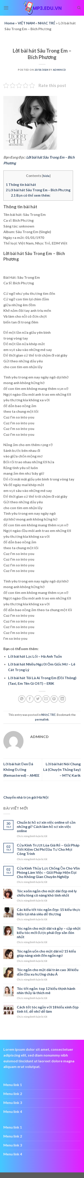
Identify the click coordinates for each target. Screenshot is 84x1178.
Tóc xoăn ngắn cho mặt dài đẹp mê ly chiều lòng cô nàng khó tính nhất (47, 893)
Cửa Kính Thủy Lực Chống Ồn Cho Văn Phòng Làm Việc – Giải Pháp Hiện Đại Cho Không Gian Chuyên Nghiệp (48, 872)
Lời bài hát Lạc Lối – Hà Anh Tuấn (35, 656)
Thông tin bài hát (21, 185)
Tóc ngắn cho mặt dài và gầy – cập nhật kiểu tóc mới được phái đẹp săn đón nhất (49, 932)
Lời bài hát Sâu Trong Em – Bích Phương (38, 190)
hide (46, 176)
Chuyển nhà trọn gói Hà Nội (25, 797)
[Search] (79, 8)
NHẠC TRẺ (46, 23)
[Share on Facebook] (30, 699)
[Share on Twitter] (38, 699)
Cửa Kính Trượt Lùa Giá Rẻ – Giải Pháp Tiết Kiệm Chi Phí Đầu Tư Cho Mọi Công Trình (48, 849)
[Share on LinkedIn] (62, 699)
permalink (42, 719)
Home (9, 23)
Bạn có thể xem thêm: (30, 195)
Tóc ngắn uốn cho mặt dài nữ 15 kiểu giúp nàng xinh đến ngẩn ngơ (46, 953)
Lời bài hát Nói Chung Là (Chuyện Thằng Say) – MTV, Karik (62, 769)
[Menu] (6, 7)
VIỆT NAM (26, 23)
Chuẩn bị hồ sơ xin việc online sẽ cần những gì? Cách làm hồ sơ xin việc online (46, 826)
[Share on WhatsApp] (22, 699)
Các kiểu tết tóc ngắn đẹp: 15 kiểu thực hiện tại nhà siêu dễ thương (48, 911)
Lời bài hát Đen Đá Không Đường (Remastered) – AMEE (21, 769)
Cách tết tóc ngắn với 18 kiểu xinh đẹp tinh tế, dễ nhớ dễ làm (48, 1009)
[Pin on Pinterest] (54, 699)
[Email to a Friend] (46, 699)
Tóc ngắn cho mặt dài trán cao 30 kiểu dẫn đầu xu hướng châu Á (47, 971)
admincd (59, 69)
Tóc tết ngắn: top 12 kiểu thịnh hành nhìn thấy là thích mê (46, 990)
